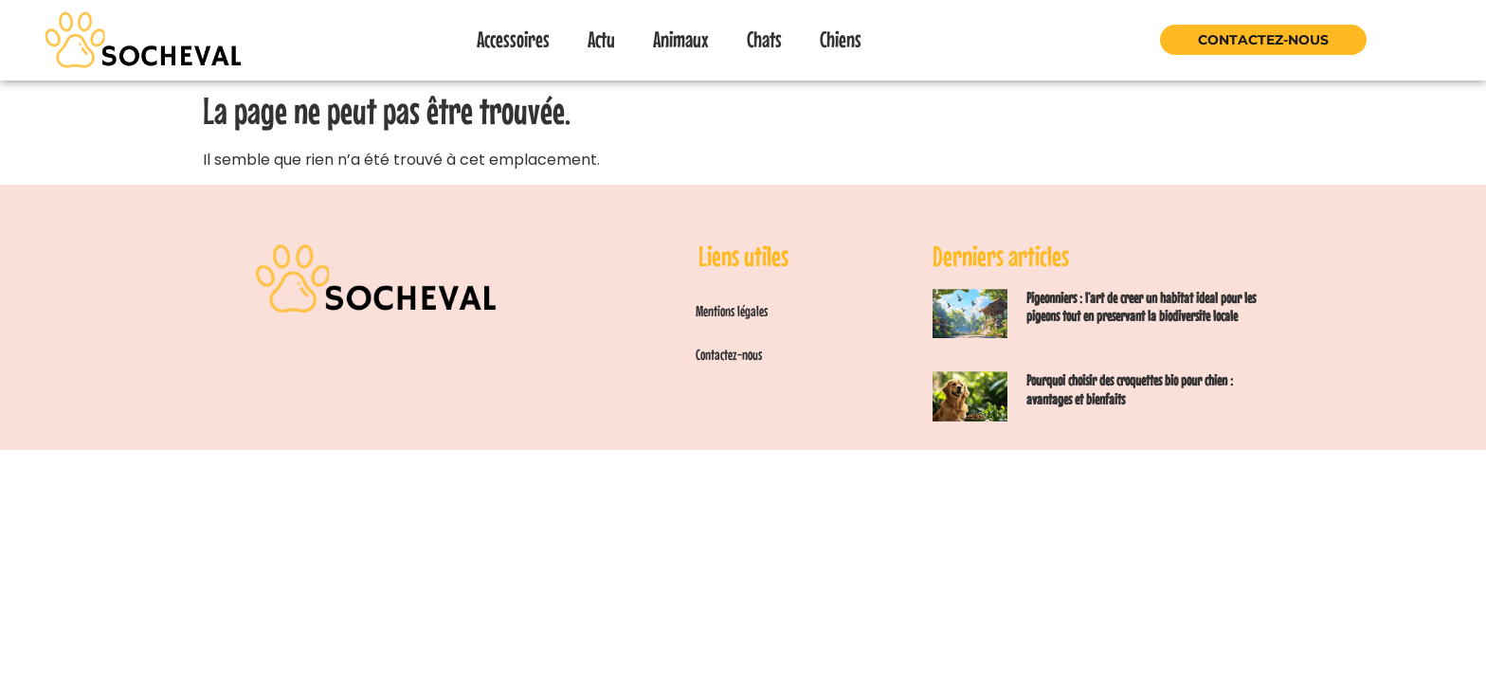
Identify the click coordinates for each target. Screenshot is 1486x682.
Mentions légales (732, 310)
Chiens (840, 39)
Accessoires (513, 39)
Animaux (681, 39)
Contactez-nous (1263, 39)
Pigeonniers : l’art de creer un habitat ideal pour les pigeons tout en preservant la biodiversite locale (1141, 306)
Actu (601, 39)
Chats (764, 39)
